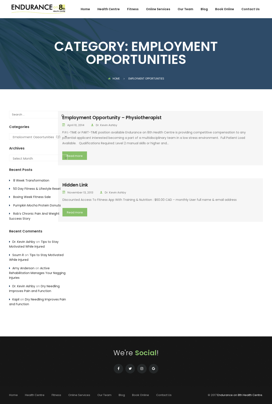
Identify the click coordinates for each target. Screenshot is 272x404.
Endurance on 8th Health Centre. (240, 395)
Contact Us (250, 9)
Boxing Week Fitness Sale (32, 197)
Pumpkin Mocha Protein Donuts (37, 205)
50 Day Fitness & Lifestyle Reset (37, 189)
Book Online (224, 9)
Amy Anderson (23, 268)
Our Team (185, 9)
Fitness (133, 9)
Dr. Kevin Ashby (104, 125)
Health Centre (108, 9)
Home (85, 9)
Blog (204, 9)
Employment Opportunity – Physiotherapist (112, 117)
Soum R (18, 255)
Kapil (15, 299)
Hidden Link (75, 185)
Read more (75, 156)
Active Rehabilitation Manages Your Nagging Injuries (37, 273)
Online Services (158, 9)
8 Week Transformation (31, 180)
